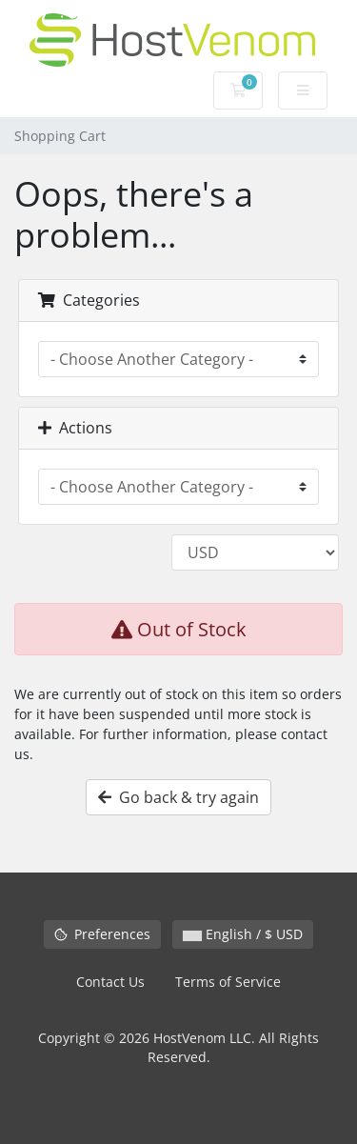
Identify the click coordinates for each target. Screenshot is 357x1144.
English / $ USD (243, 934)
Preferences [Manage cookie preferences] (102, 934)
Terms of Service (228, 982)
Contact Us (110, 982)
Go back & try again (178, 797)
